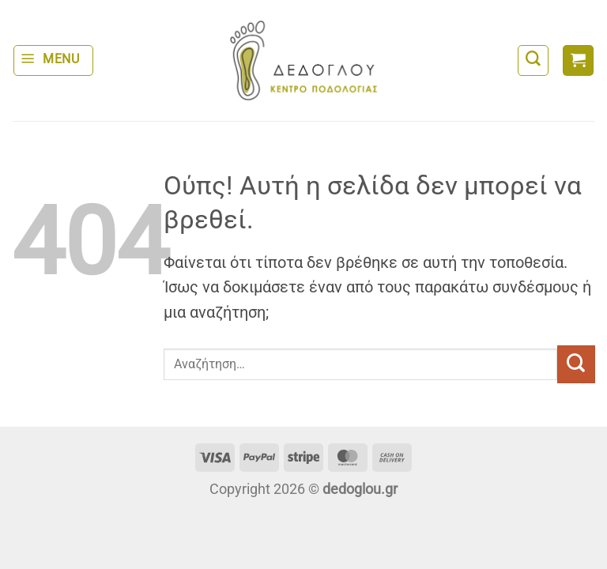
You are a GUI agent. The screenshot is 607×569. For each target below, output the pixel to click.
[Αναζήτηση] (533, 60)
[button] (53, 60)
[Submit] (576, 364)
